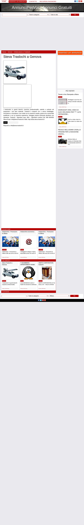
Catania (40, 281)
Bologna (60, 116)
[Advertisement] (41, 34)
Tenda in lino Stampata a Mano (68, 94)
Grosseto (4, 249)
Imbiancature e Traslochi (22, 52)
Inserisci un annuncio (17, 1)
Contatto (33, 1)
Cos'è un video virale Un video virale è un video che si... (75, 121)
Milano (60, 136)
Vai (75, 14)
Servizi (10, 52)
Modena (60, 97)
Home (4, 1)
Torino (22, 249)
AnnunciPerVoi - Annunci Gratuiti (42, 7)
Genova (4, 281)
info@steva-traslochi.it (17, 125)
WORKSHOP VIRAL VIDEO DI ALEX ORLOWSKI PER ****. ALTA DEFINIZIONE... (69, 112)
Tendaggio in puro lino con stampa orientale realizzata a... (75, 101)
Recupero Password (48, 1)
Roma (22, 281)
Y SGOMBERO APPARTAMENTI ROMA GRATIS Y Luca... (27, 264)
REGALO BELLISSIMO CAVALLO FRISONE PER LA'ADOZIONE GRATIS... (69, 132)
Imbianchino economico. (27, 231)
